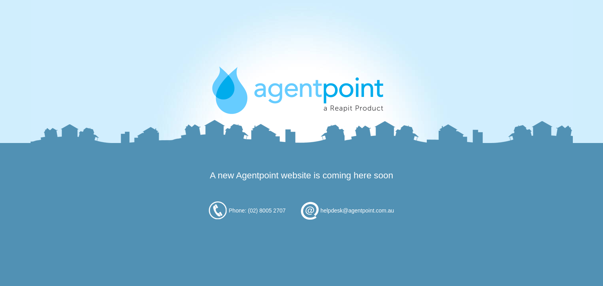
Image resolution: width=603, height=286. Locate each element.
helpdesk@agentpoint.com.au (357, 210)
